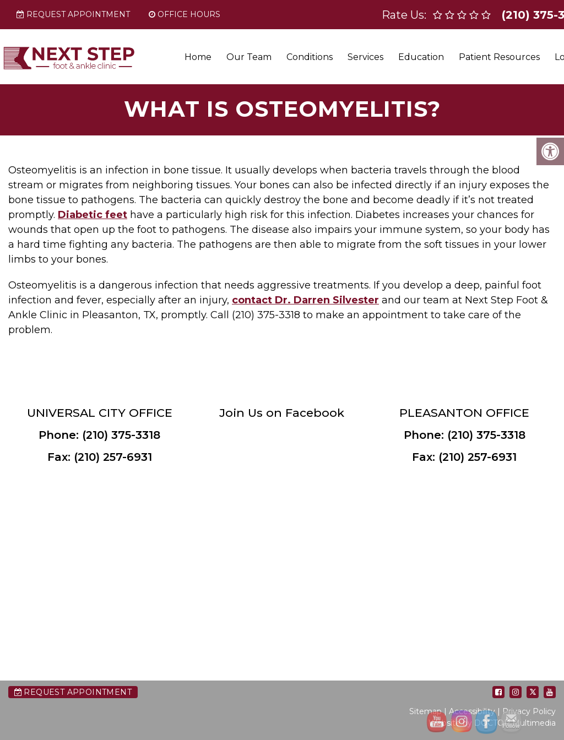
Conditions (309, 57)
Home (198, 57)
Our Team (249, 57)
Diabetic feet (92, 215)
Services (365, 57)
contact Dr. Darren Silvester (305, 300)
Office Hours (184, 14)
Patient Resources (499, 57)
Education (421, 57)
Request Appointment (73, 14)
